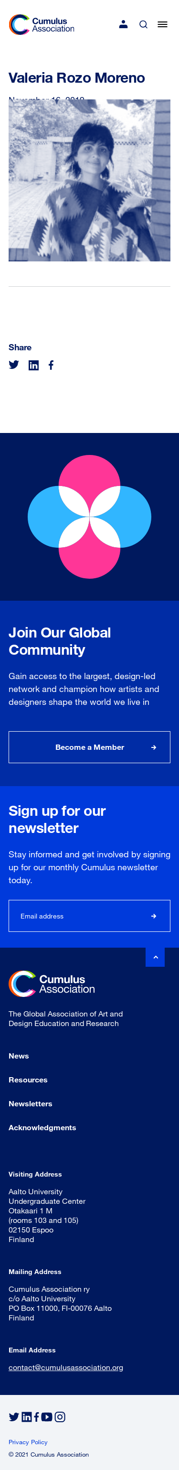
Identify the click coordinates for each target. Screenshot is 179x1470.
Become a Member (89, 746)
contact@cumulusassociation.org (66, 1367)
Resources (28, 1079)
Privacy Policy (28, 1442)
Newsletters (31, 1103)
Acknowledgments (42, 1127)
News (19, 1055)
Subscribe (154, 916)
